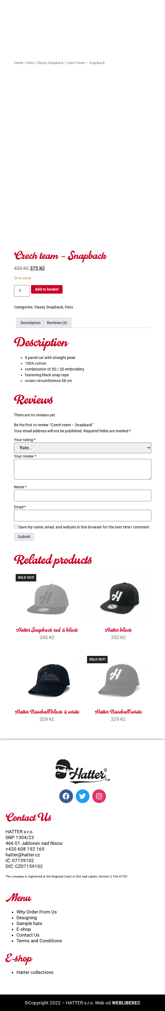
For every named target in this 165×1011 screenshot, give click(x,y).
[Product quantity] (22, 289)
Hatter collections (35, 970)
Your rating (24, 438)
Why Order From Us (36, 910)
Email (20, 505)
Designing (26, 916)
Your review (25, 454)
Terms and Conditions (39, 939)
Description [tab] (31, 321)
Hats (30, 63)
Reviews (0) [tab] (57, 321)
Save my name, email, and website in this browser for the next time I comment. (84, 525)
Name (20, 485)
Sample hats (29, 921)
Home (18, 63)
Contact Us (28, 933)
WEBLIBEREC (126, 1001)
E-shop (23, 927)
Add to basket (47, 287)
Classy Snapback (50, 63)
